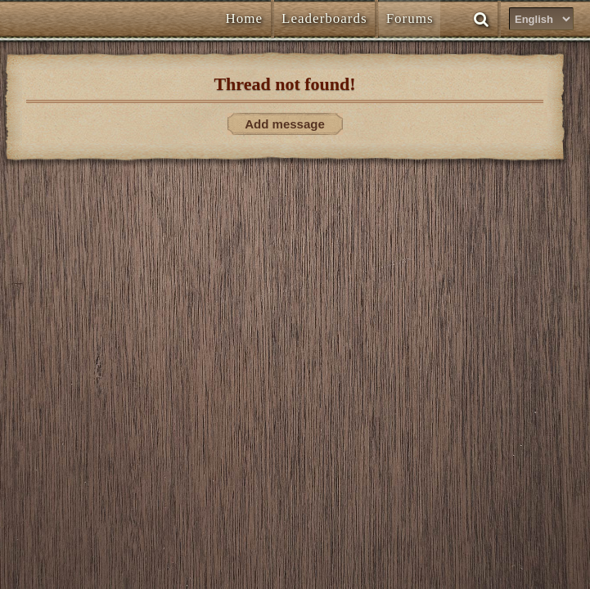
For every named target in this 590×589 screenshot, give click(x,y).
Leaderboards (324, 18)
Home (244, 18)
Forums (410, 18)
